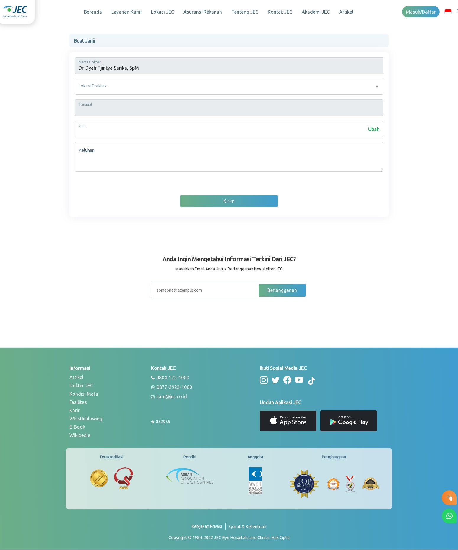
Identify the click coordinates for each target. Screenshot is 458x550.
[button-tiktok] (311, 381)
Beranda (93, 11)
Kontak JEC (280, 11)
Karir (74, 410)
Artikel (346, 11)
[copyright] (229, 537)
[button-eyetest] (449, 497)
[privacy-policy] (209, 528)
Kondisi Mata (83, 394)
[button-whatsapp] (449, 516)
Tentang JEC (244, 11)
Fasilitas (78, 402)
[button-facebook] (287, 380)
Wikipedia (79, 435)
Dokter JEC (81, 385)
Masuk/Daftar (421, 11)
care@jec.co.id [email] (169, 397)
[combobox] (229, 87)
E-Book (77, 427)
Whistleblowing (85, 418)
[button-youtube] (299, 380)
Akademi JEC (316, 11)
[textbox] (229, 87)
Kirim (229, 201)
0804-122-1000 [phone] (170, 378)
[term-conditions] (247, 528)
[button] (448, 12)
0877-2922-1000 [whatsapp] (171, 387)
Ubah (373, 129)
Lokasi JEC (162, 11)
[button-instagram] (264, 380)
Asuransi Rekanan (202, 11)
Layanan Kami (126, 11)
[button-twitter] (276, 380)
